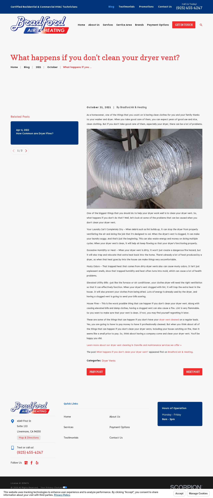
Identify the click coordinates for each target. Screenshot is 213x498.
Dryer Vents (108, 360)
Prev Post (96, 372)
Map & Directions (29, 437)
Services (68, 427)
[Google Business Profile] (26, 463)
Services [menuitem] (108, 24)
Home (67, 416)
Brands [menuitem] (139, 24)
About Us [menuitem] (94, 24)
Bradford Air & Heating (180, 352)
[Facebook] (31, 463)
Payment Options (119, 427)
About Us (114, 416)
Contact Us (165, 6)
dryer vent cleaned (169, 319)
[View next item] (26, 171)
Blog (111, 6)
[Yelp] (37, 463)
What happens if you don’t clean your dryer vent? (122, 352)
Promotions (146, 6)
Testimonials (127, 6)
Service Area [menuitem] (124, 24)
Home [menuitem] (81, 24)
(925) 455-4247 (189, 7)
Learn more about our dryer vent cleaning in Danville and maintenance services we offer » (134, 345)
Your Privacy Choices (54, 487)
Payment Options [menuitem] (158, 24)
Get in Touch (184, 24)
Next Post (193, 372)
